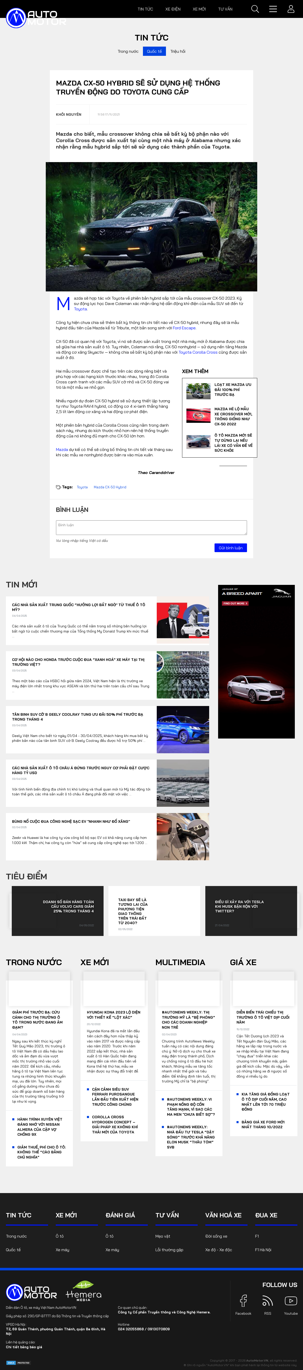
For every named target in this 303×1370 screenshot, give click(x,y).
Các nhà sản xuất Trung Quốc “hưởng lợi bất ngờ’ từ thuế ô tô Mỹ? (78, 607)
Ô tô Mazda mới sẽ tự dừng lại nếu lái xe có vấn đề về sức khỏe (234, 443)
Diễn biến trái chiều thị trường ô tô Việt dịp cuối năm (263, 1017)
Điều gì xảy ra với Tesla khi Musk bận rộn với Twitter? (239, 906)
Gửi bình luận (231, 547)
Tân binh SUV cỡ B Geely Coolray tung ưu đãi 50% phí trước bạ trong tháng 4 (77, 717)
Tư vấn (225, 9)
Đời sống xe (216, 1236)
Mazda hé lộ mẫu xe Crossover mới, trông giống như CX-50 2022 (233, 416)
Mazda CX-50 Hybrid (110, 487)
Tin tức (145, 9)
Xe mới (199, 9)
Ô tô (60, 1236)
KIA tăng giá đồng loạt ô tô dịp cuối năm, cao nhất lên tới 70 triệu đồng (266, 1102)
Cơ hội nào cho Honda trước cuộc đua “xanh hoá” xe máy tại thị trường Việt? (78, 662)
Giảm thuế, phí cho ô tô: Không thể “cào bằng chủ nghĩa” (41, 1152)
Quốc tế (154, 51)
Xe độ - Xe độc (218, 1249)
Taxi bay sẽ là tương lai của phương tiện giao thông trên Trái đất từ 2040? (133, 911)
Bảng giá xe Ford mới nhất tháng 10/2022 (263, 1125)
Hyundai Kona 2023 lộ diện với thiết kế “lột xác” (113, 1015)
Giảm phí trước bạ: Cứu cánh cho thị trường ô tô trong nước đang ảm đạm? (37, 1020)
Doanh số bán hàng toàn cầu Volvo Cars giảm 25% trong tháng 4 (68, 906)
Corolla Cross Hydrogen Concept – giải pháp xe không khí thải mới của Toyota (115, 1124)
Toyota (80, 308)
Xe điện (173, 9)
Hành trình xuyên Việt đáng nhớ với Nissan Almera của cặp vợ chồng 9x (39, 1127)
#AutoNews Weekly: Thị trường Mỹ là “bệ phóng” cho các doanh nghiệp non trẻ (188, 1020)
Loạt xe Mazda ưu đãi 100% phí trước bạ (233, 389)
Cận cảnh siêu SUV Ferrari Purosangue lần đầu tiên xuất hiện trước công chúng (115, 1097)
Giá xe (243, 962)
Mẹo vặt (162, 1236)
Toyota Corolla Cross (198, 352)
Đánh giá (120, 1215)
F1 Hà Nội (263, 1249)
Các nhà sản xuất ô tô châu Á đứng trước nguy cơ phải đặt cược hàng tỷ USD (80, 770)
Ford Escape (184, 327)
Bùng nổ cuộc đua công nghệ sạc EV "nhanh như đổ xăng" (71, 821)
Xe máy (62, 1249)
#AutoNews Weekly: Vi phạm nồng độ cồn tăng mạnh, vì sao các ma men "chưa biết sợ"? (191, 1107)
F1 (257, 1236)
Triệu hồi (177, 51)
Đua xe (266, 1215)
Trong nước (128, 51)
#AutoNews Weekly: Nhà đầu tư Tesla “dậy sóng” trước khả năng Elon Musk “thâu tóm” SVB (191, 1137)
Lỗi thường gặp (169, 1249)
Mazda (62, 449)
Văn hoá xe (223, 1215)
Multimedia (180, 962)
